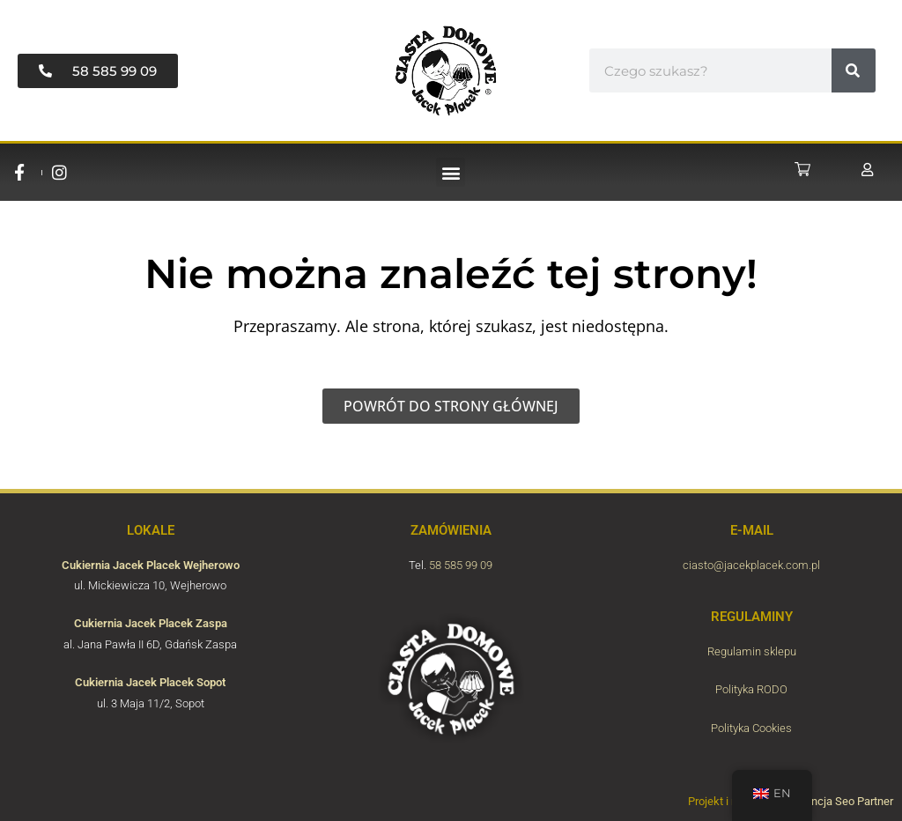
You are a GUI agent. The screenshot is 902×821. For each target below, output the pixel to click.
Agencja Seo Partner (842, 801)
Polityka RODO (751, 689)
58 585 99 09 (460, 565)
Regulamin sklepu (751, 651)
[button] (450, 172)
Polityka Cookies (751, 728)
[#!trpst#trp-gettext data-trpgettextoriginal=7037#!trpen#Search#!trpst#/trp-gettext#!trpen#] (854, 70)
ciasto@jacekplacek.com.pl (751, 565)
